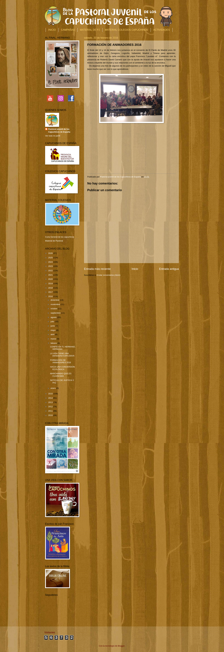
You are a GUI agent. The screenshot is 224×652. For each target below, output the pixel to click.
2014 (50, 398)
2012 (50, 406)
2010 (50, 415)
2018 (50, 288)
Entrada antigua (169, 268)
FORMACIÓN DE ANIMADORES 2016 (60, 361)
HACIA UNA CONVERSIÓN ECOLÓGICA (62, 368)
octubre (54, 308)
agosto (54, 317)
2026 (50, 253)
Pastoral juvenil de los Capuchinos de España (59, 130)
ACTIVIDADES (161, 30)
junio (53, 326)
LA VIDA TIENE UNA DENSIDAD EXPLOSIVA (62, 354)
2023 (50, 266)
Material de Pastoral (54, 241)
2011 (50, 411)
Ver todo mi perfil (52, 136)
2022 (50, 270)
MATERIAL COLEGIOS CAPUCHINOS (126, 30)
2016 (50, 296)
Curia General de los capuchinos (59, 237)
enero (53, 388)
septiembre (56, 313)
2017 (50, 292)
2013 (50, 402)
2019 (50, 283)
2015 (50, 393)
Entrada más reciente (97, 268)
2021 (50, 275)
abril (53, 334)
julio (53, 321)
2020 (50, 279)
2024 (50, 262)
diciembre (55, 300)
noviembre (56, 304)
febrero (54, 343)
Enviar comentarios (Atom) (108, 275)
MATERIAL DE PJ (90, 30)
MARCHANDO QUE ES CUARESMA (60, 374)
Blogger (121, 646)
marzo (54, 339)
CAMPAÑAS (68, 30)
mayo (53, 330)
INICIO (52, 30)
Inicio (135, 268)
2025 (50, 257)
